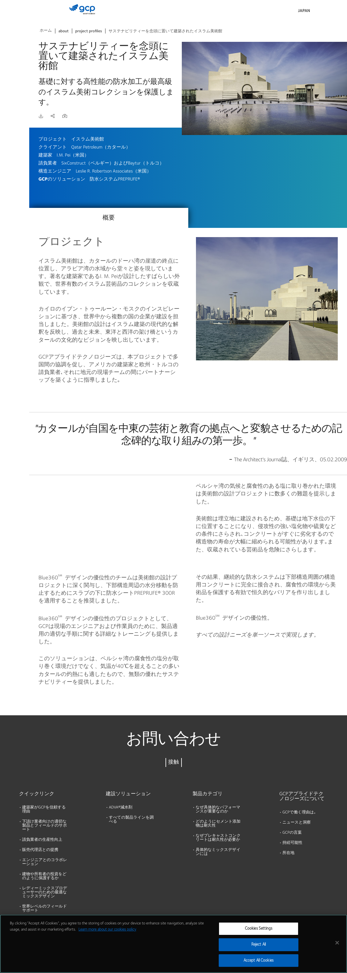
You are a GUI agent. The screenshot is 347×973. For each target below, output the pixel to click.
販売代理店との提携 (40, 850)
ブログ (9, 115)
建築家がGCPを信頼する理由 (44, 810)
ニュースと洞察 (296, 823)
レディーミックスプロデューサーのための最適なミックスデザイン (44, 893)
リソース (11, 67)
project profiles (88, 32)
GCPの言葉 (292, 833)
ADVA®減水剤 (120, 808)
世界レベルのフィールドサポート (44, 909)
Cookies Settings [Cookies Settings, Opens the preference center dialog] (258, 935)
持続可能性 (292, 843)
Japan (304, 11)
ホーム (46, 31)
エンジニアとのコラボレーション (44, 862)
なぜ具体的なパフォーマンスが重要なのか (218, 810)
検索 (325, 12)
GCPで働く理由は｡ (299, 813)
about (63, 32)
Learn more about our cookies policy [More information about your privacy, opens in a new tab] (107, 936)
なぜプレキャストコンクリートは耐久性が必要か (218, 838)
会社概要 (11, 91)
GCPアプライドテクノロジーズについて (302, 796)
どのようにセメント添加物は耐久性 (218, 824)
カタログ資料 (15, 44)
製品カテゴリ (208, 794)
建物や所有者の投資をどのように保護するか (44, 876)
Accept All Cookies (258, 966)
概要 (108, 218)
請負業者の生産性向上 (42, 840)
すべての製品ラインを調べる (131, 820)
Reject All (258, 951)
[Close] (337, 948)
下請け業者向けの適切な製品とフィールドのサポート (44, 826)
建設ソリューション (128, 794)
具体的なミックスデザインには (218, 852)
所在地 (288, 853)
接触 (173, 762)
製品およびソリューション (15, 17)
